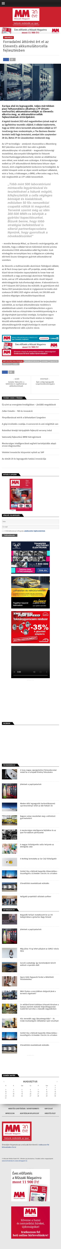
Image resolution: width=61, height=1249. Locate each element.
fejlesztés (54, 361)
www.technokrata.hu (8, 1161)
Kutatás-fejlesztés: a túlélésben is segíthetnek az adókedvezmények (16, 384)
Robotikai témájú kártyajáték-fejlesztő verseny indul (27, 430)
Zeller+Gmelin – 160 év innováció (17, 411)
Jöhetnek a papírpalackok (30, 784)
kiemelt (16, 364)
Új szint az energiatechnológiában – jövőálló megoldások (29, 404)
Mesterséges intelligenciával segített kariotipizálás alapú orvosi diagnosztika (29, 444)
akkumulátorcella (32, 361)
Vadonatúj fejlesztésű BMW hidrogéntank (21, 437)
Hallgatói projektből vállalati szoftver (35, 897)
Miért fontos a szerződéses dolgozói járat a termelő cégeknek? (38, 992)
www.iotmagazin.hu (21, 1161)
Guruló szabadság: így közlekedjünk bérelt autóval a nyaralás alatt (38, 964)
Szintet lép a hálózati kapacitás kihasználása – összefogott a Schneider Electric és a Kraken (39, 872)
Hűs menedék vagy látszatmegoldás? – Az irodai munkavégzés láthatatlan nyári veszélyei (39, 1020)
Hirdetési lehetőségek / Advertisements (23, 1108)
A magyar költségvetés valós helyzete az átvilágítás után (37, 846)
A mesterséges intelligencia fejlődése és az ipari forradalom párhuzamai (38, 831)
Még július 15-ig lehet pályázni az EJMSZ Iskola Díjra (39, 950)
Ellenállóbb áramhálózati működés (34, 883)
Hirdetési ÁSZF (50, 1113)
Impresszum (9, 1113)
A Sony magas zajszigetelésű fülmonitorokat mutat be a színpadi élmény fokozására (38, 771)
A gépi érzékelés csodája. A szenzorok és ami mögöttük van (30, 424)
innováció (7, 364)
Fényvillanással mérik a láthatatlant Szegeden (24, 417)
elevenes (44, 361)
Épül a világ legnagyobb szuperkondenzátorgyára (45, 383)
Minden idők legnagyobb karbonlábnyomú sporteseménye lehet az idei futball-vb (37, 805)
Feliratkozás (9, 535)
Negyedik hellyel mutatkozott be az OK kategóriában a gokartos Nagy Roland (36, 916)
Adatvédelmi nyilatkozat (29, 1113)
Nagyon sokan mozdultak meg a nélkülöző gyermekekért (37, 817)
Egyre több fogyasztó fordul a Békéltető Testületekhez (37, 978)
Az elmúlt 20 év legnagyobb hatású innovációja (24, 459)
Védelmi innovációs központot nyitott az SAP (23, 452)
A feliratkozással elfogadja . (23, 531)
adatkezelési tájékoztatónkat (34, 531)
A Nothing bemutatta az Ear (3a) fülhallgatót (38, 859)
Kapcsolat (49, 1108)
